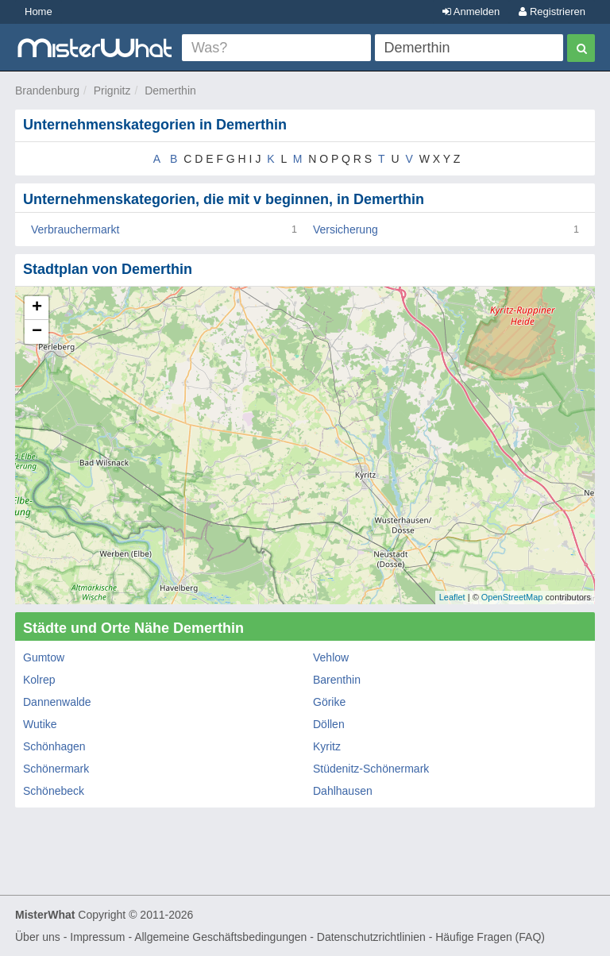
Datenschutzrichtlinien (371, 937)
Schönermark (56, 768)
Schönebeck (53, 790)
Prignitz (112, 90)
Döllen (329, 724)
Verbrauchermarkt (75, 229)
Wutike (40, 724)
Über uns (37, 937)
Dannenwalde (57, 702)
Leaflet (452, 597)
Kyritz (327, 746)
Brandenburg (47, 90)
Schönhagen (54, 746)
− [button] (37, 332)
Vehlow (331, 657)
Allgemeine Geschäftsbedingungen (220, 937)
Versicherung (345, 229)
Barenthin (337, 679)
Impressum (97, 937)
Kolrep (39, 679)
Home (38, 11)
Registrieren (552, 11)
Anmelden (471, 11)
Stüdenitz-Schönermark (371, 768)
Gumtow (43, 657)
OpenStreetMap (512, 597)
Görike (329, 702)
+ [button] (37, 308)
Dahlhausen (343, 790)
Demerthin (170, 90)
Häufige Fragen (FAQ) (490, 937)
